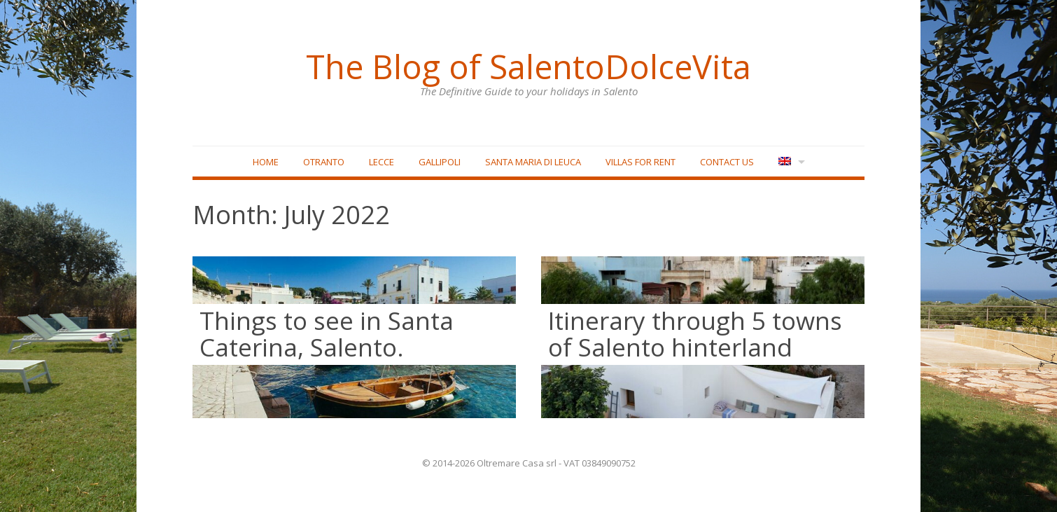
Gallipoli (440, 161)
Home (266, 161)
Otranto (323, 161)
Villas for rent (641, 161)
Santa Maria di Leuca (533, 161)
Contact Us (727, 161)
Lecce (381, 161)
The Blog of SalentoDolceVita (528, 66)
